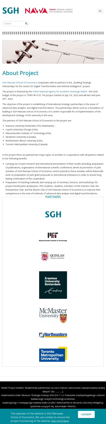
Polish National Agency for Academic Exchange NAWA (60, 91)
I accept (86, 416)
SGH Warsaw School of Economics (20, 82)
